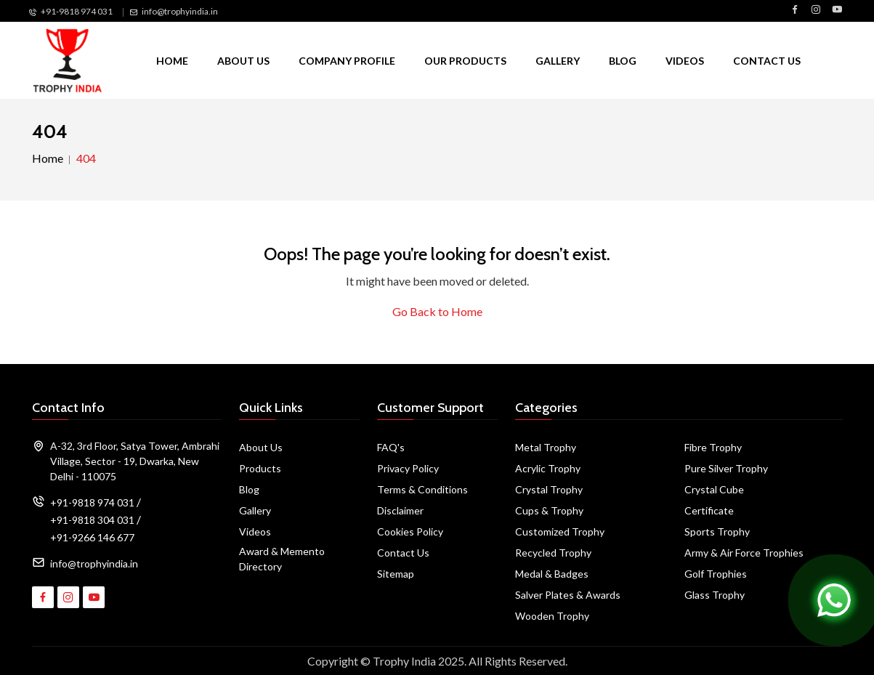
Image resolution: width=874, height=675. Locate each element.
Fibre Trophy (713, 447)
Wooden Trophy (552, 616)
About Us (243, 60)
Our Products (465, 60)
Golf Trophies (715, 573)
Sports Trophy (717, 531)
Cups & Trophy (549, 510)
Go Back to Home (437, 311)
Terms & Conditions (422, 489)
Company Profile (347, 60)
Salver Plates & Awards (567, 595)
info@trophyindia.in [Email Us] (180, 11)
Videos (684, 60)
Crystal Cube (714, 489)
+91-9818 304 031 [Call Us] (92, 520)
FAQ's (391, 447)
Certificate (709, 510)
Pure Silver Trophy (726, 468)
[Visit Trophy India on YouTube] (837, 10)
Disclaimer (400, 510)
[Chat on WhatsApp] (834, 598)
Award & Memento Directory (282, 559)
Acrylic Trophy (547, 468)
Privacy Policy (408, 468)
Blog (622, 60)
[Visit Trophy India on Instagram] (816, 10)
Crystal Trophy (549, 489)
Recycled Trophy (553, 552)
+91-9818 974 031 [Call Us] (77, 11)
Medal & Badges (551, 573)
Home (172, 60)
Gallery (557, 60)
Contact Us (767, 60)
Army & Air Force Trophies (744, 552)
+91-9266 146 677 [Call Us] (92, 537)
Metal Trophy (545, 447)
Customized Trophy (559, 531)
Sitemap (395, 573)
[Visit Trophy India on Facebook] (795, 10)
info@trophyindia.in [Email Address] (94, 563)
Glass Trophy (714, 595)
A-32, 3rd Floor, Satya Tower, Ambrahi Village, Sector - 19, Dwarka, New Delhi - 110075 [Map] (134, 461)
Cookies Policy (410, 531)
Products (260, 468)
